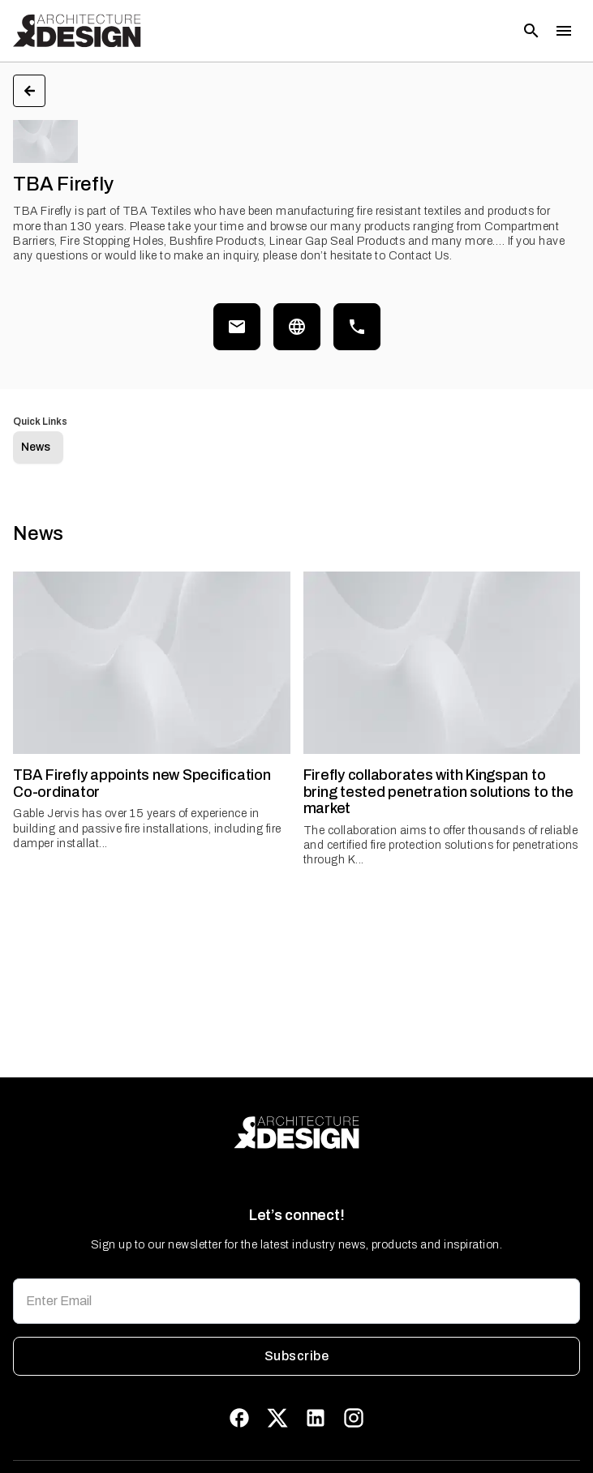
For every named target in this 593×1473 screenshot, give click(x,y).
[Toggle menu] (564, 31)
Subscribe (296, 1356)
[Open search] (531, 31)
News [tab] (35, 447)
